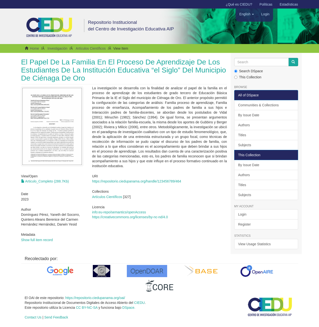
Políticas (265, 4)
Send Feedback (56, 317)
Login (242, 214)
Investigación (58, 48)
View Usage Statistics (254, 244)
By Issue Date (248, 115)
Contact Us (33, 317)
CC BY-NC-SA (86, 307)
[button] (247, 14)
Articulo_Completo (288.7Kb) (45, 181)
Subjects (244, 145)
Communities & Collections (258, 105)
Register (244, 224)
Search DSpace (248, 71)
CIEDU (139, 303)
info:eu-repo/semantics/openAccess (119, 212)
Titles (242, 135)
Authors (244, 125)
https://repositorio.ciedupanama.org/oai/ (95, 298)
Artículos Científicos (91, 48)
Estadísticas (289, 4)
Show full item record (37, 240)
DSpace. (128, 307)
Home (34, 48)
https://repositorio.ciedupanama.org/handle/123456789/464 (136, 181)
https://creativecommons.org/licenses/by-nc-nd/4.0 (130, 217)
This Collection (247, 77)
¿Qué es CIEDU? (239, 4)
